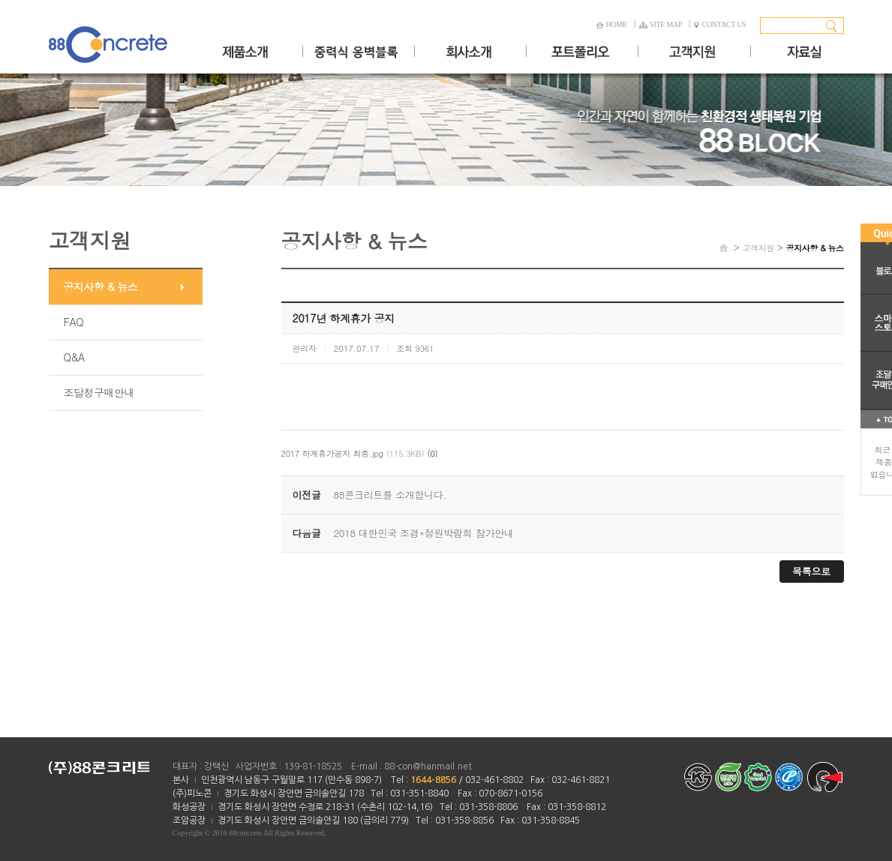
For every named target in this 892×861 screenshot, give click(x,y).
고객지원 (758, 248)
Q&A (74, 357)
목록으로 (811, 571)
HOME (611, 24)
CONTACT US (720, 24)
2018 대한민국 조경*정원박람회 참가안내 (424, 533)
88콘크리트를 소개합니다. (390, 495)
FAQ (74, 321)
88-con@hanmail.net (428, 766)
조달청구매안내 (99, 392)
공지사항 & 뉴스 (101, 286)
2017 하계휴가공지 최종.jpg (332, 453)
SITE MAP (660, 24)
